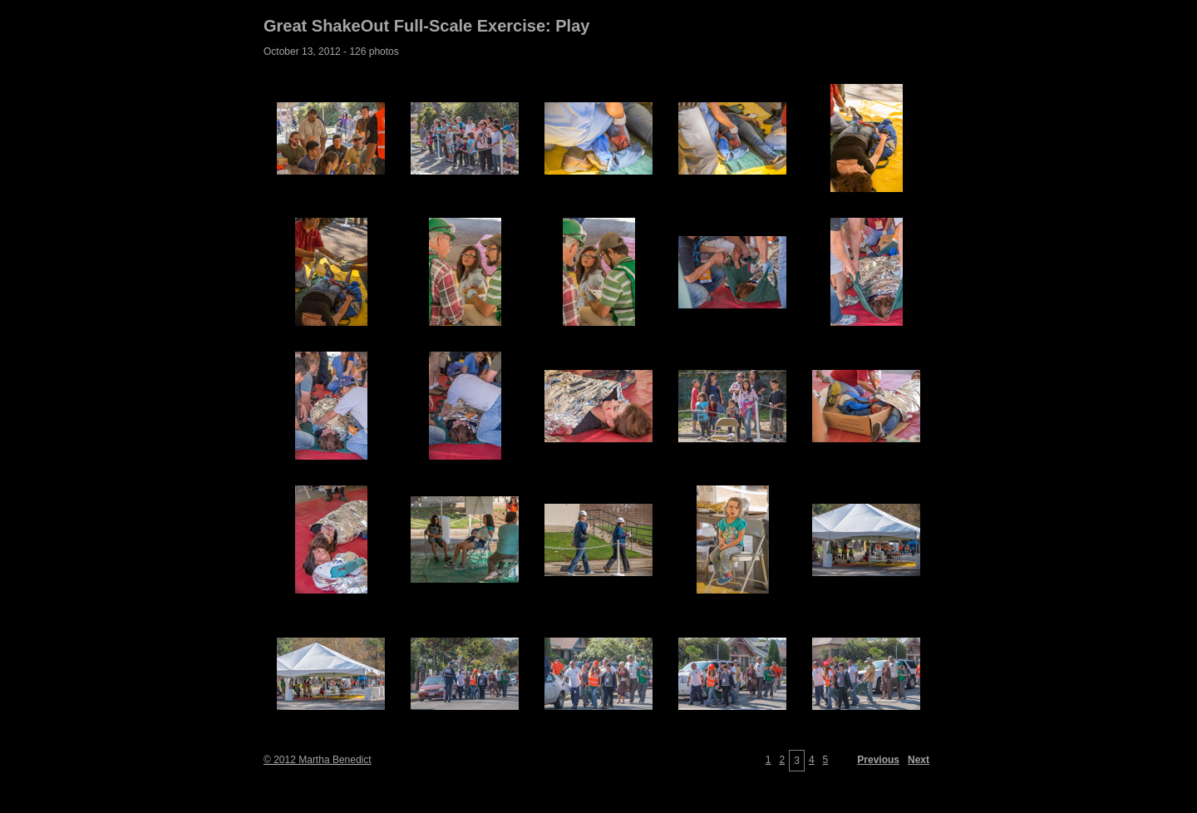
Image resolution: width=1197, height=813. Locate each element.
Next (918, 760)
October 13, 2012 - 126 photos (331, 51)
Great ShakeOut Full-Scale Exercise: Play (426, 26)
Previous (878, 760)
